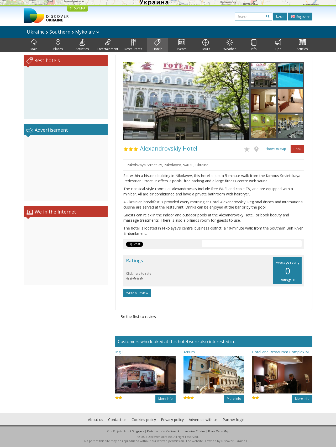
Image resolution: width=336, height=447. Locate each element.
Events (181, 45)
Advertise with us (203, 419)
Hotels (157, 45)
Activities (82, 45)
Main (34, 45)
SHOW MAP (78, 8)
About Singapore (134, 431)
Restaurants (133, 45)
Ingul (119, 351)
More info (165, 398)
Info (254, 45)
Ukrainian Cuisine (193, 431)
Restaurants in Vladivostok (163, 431)
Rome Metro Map (218, 431)
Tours (205, 45)
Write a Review (137, 293)
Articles (302, 45)
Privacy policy (172, 419)
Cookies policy (144, 419)
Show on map (276, 149)
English (300, 16)
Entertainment (107, 45)
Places (58, 45)
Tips (278, 45)
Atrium (189, 351)
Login (280, 16)
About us (95, 419)
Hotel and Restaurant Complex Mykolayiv (282, 351)
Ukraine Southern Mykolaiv (63, 32)
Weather (229, 45)
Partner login (233, 419)
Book (297, 149)
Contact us (117, 419)
